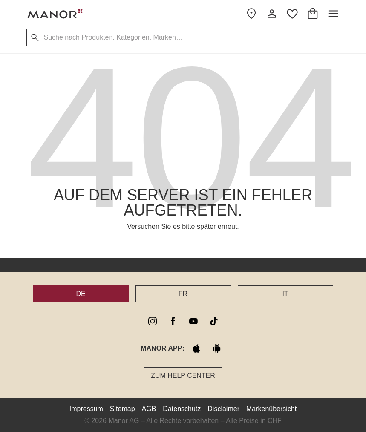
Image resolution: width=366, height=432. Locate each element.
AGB (149, 408)
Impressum (86, 408)
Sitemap (122, 408)
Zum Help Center (183, 375)
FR (183, 293)
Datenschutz (182, 408)
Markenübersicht (271, 408)
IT (285, 293)
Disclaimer (223, 408)
